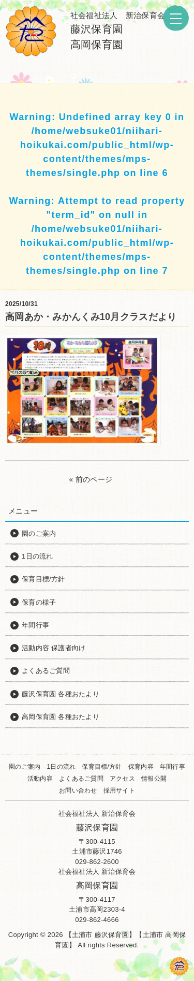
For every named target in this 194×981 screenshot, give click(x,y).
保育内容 (141, 766)
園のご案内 (24, 766)
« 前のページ (91, 479)
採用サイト (119, 790)
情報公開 (154, 778)
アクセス (122, 778)
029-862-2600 (96, 862)
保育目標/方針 (102, 766)
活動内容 (40, 778)
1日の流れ (61, 766)
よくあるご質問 (81, 778)
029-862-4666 (96, 920)
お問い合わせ (78, 790)
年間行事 (172, 766)
